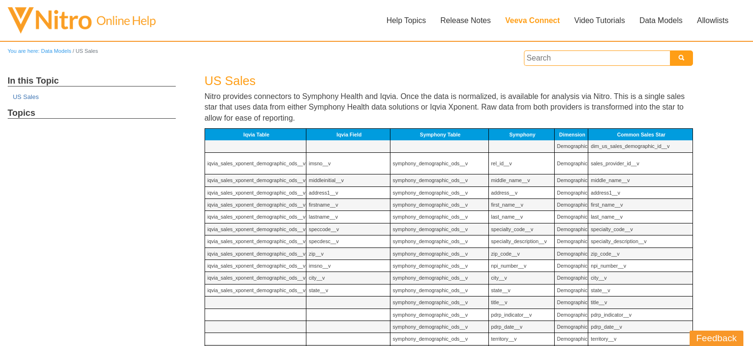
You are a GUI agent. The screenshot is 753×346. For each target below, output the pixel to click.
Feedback (716, 338)
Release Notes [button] (465, 20)
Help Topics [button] (406, 20)
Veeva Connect (532, 20)
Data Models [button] (660, 20)
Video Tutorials (599, 20)
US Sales (26, 96)
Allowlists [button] (713, 20)
